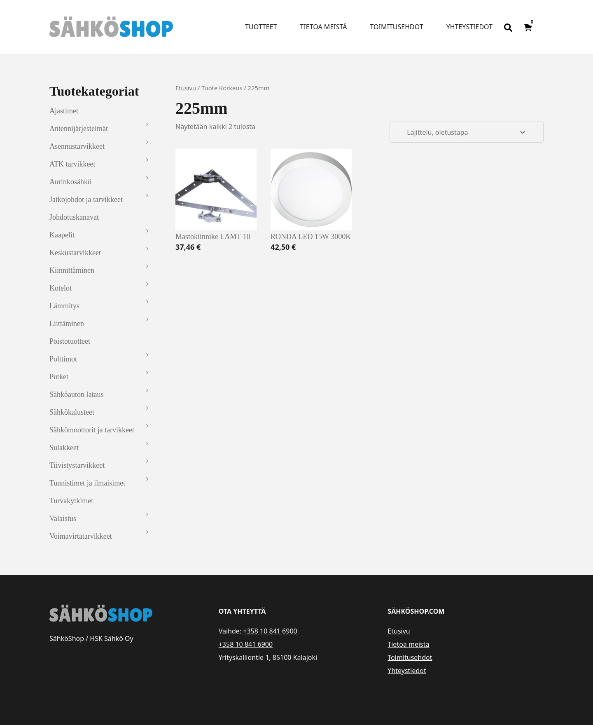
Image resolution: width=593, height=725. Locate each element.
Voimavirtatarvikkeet (80, 536)
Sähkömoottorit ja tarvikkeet (91, 430)
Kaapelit (62, 235)
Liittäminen (66, 323)
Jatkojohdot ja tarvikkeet (86, 199)
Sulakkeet (64, 447)
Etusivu (185, 88)
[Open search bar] (508, 27)
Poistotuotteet (69, 341)
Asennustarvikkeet (77, 146)
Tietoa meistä (323, 26)
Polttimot (63, 359)
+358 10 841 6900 (270, 631)
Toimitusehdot (396, 26)
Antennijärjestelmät (78, 128)
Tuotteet (261, 26)
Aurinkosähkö (70, 182)
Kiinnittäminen (71, 270)
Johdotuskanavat (74, 217)
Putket (58, 377)
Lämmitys (64, 306)
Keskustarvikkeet (75, 253)
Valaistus (62, 518)
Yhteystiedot (469, 26)
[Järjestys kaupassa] (467, 132)
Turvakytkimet (71, 501)
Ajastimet (63, 111)
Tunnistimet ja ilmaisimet (87, 483)
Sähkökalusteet (71, 412)
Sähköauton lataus (76, 394)
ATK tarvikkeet (72, 164)
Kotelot (60, 288)
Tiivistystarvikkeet (77, 465)
